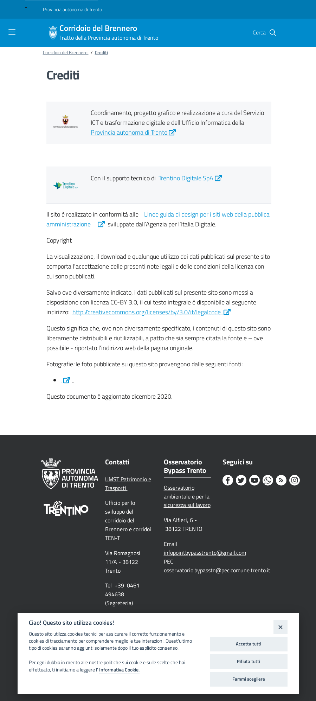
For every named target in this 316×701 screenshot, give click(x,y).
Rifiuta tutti (248, 661)
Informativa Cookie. (119, 669)
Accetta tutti (248, 643)
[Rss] (281, 480)
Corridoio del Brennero (108, 32)
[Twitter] (241, 480)
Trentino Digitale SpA (190, 178)
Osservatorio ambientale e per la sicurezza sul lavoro (187, 496)
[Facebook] (228, 480)
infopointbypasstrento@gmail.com (205, 552)
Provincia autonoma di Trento (133, 132)
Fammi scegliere (248, 678)
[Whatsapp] (268, 480)
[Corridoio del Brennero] (53, 33)
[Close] (280, 627)
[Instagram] (294, 480)
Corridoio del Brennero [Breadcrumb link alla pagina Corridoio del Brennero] (66, 52)
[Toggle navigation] (12, 32)
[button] (273, 32)
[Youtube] (254, 480)
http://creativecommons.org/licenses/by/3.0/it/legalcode (151, 312)
